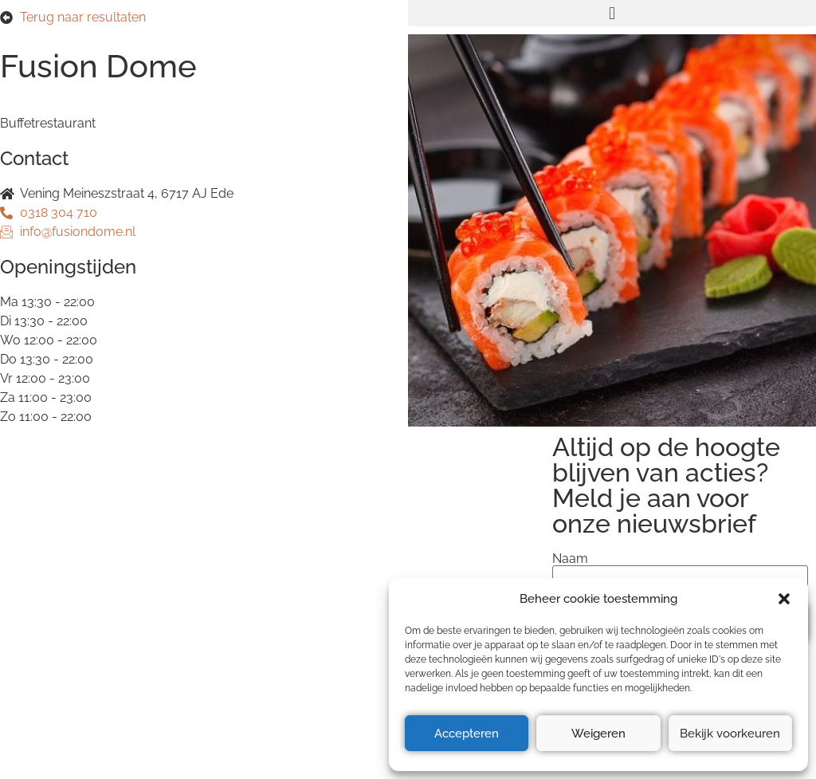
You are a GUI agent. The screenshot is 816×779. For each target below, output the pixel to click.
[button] (784, 599)
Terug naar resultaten (83, 17)
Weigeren (598, 733)
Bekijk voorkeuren (730, 733)
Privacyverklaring (59, 574)
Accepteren (466, 733)
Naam (570, 559)
